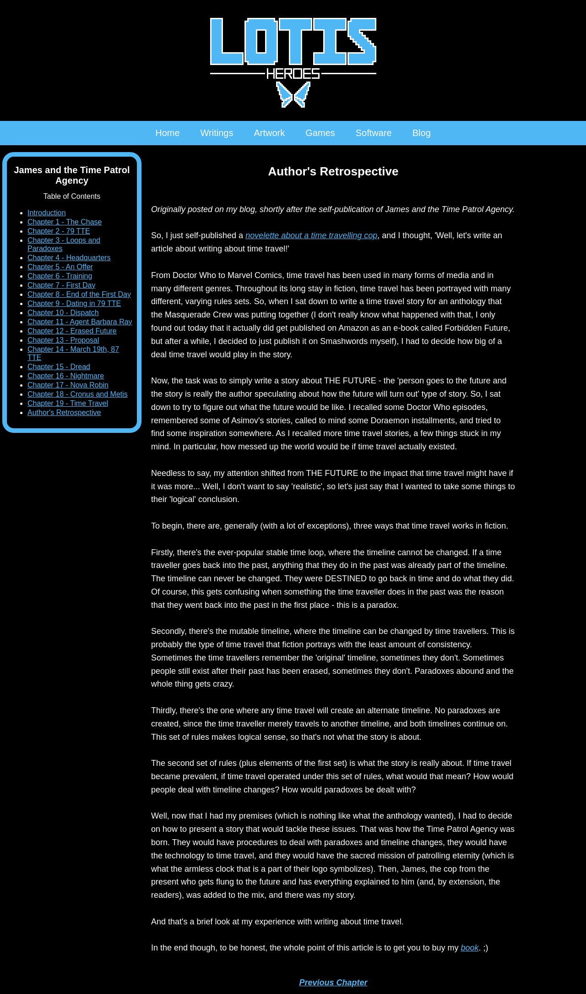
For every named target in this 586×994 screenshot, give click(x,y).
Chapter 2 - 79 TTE (58, 231)
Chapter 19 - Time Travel (67, 403)
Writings (217, 133)
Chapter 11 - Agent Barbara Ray (79, 322)
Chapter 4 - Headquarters (68, 258)
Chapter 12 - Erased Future (72, 331)
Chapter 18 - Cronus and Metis (77, 394)
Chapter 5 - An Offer (60, 267)
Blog (421, 133)
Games (320, 133)
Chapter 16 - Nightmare (65, 376)
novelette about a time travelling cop (311, 235)
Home (167, 133)
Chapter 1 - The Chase (64, 222)
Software (374, 133)
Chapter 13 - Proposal (63, 340)
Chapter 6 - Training (59, 276)
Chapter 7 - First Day (61, 285)
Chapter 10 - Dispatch (63, 313)
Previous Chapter (333, 982)
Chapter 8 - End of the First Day (79, 294)
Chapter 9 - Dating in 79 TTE (74, 303)
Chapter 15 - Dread (58, 367)
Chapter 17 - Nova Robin (68, 385)
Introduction (46, 213)
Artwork (269, 133)
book (469, 947)
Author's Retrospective (64, 412)
